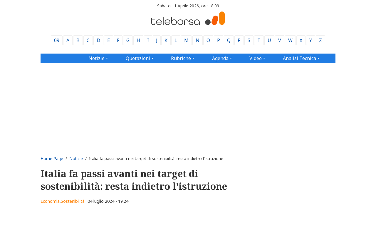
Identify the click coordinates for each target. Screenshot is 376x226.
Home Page (52, 158)
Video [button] (255, 58)
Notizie (76, 158)
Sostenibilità (73, 201)
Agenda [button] (220, 58)
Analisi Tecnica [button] (299, 58)
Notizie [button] (96, 58)
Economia (50, 201)
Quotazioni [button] (138, 58)
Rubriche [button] (181, 58)
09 (56, 40)
